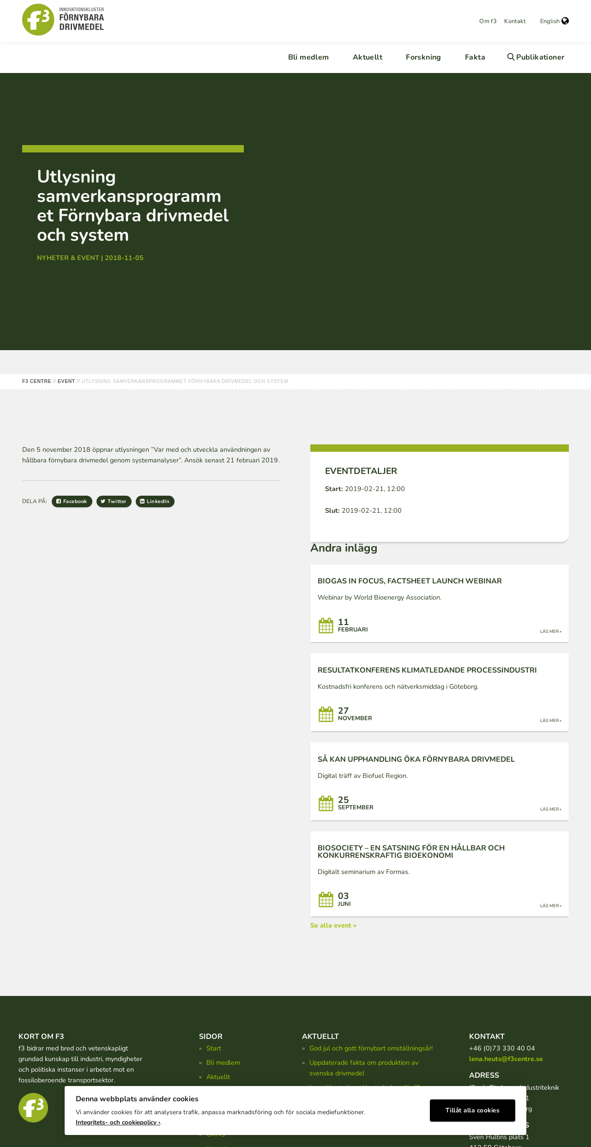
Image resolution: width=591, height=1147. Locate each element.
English (554, 21)
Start (213, 1048)
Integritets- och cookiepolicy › (118, 1119)
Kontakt (514, 21)
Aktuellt (367, 57)
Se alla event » (333, 925)
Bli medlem (308, 57)
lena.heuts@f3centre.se (506, 1058)
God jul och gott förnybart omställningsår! (371, 1048)
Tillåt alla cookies (473, 1108)
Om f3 (488, 21)
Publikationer (540, 57)
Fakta (475, 57)
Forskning (423, 57)
